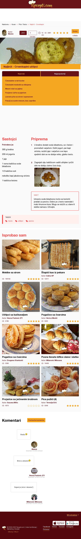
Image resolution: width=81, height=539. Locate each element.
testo (10, 221)
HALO (16, 532)
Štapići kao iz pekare (60, 260)
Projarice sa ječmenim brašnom (21, 386)
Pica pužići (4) (60, 386)
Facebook (46, 527)
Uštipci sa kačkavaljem (21, 302)
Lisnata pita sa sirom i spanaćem (19, 97)
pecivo (31, 221)
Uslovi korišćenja (31, 527)
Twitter (54, 527)
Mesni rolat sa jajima (13, 89)
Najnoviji (21, 74)
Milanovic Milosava (34, 502)
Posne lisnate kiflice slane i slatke (60, 344)
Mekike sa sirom (21, 260)
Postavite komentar (36, 420)
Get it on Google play (72, 523)
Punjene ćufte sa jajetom (15, 93)
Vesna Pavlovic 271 (37, 475)
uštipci (20, 221)
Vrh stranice (72, 515)
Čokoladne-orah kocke (14, 81)
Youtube (62, 527)
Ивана (10, 34)
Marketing (10, 529)
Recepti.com (40, 4)
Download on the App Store (59, 523)
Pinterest (46, 529)
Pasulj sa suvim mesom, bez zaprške (20, 101)
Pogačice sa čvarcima (60, 302)
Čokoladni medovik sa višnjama (18, 85)
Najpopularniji (59, 74)
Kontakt (17, 529)
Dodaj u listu (75, 31)
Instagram (69, 527)
